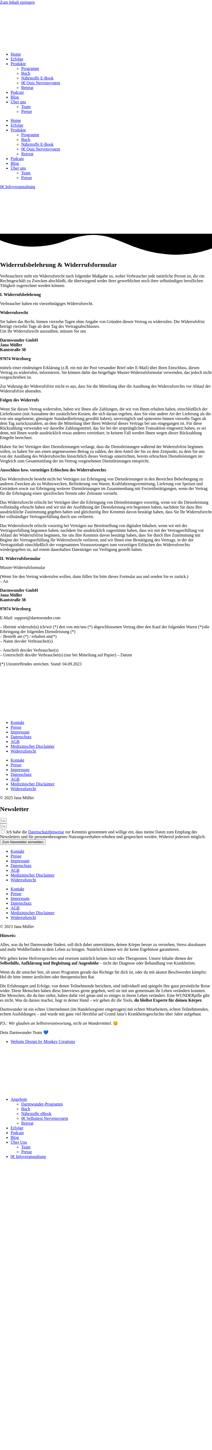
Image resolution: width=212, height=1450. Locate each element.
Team (25, 106)
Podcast (17, 92)
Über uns (18, 102)
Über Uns (19, 1142)
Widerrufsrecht (23, 751)
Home (16, 54)
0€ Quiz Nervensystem (40, 83)
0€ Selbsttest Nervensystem (44, 1118)
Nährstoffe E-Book (37, 78)
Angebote (19, 1099)
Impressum (20, 732)
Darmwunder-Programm (42, 1104)
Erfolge (17, 59)
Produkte (18, 63)
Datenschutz (21, 737)
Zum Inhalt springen (17, 2)
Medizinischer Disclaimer (33, 746)
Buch (25, 73)
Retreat (27, 87)
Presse (26, 111)
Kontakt (17, 722)
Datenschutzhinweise (46, 832)
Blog (15, 97)
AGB (15, 741)
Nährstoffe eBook (36, 1113)
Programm (30, 68)
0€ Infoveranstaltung (28, 1156)
